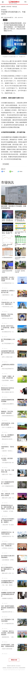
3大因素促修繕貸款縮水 (7, 257)
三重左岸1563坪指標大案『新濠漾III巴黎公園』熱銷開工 (7, 520)
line (11, 171)
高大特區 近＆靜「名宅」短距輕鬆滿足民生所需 (20, 221)
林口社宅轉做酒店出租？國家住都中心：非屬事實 (7, 569)
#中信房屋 (6, 164)
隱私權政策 (9, 667)
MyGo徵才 (18, 665)
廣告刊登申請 (15, 667)
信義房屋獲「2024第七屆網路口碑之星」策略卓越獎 (7, 279)
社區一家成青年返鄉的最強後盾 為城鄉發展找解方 (7, 607)
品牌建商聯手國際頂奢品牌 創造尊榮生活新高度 (7, 352)
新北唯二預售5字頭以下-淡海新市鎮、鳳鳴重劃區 (7, 327)
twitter (19, 171)
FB (3, 171)
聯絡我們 (9, 665)
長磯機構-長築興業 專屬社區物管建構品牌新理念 (8, 594)
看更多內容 (14, 660)
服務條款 (4, 667)
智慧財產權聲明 (22, 667)
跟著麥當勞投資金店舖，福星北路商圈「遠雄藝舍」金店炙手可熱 (7, 507)
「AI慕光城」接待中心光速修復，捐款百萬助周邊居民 (7, 632)
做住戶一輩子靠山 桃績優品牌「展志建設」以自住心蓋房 (7, 233)
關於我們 (13, 665)
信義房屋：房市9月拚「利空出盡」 (9, 6)
